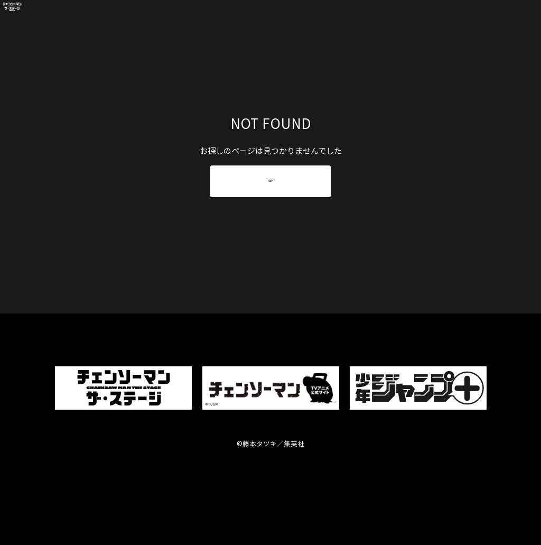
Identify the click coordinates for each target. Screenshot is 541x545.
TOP (270, 181)
